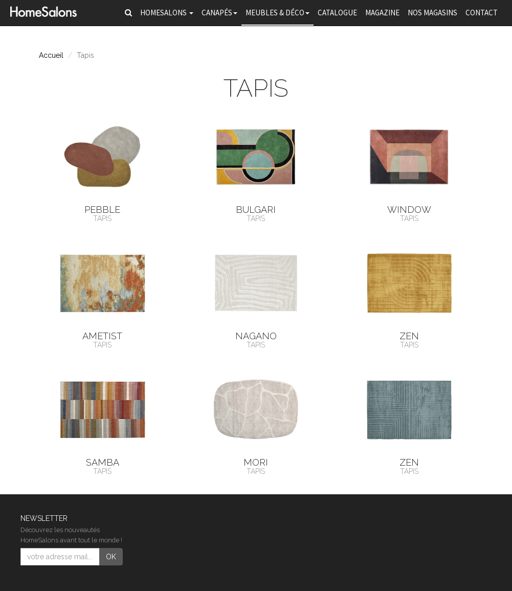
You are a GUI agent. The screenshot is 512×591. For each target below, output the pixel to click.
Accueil (51, 55)
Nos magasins (432, 12)
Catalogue (337, 12)
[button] (128, 13)
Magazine (382, 12)
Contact (481, 12)
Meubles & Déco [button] (277, 12)
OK (111, 557)
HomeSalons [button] (166, 12)
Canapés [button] (219, 12)
